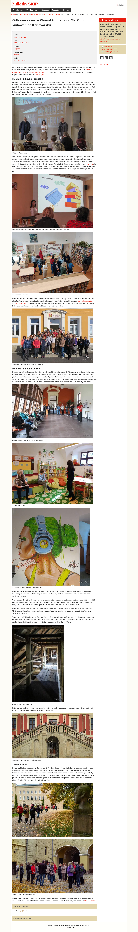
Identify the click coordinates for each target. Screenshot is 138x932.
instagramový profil (20, 303)
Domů (13, 14)
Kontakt (66, 10)
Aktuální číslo (18, 10)
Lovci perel (89, 164)
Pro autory (56, 10)
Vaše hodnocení (20, 906)
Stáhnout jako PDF (109, 49)
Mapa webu (104, 64)
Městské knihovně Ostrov (37, 72)
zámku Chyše (39, 75)
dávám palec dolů (23, 911)
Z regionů (17, 49)
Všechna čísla (32, 10)
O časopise (44, 10)
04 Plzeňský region (20, 60)
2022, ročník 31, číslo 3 (52, 14)
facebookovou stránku (85, 301)
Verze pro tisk (107, 47)
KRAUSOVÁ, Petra (20, 37)
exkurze (16, 54)
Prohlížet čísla (36, 14)
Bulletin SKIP (24, 4)
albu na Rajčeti (89, 901)
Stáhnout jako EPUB (109, 52)
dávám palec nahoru (20, 911)
